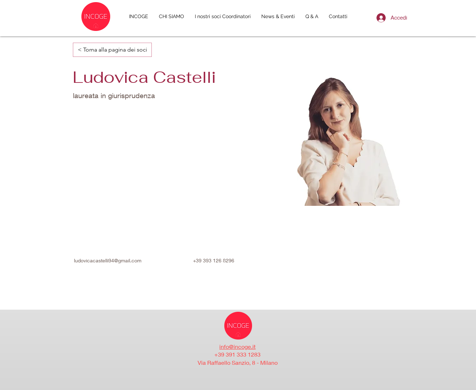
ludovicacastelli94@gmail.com (107, 260)
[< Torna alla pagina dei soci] (112, 50)
